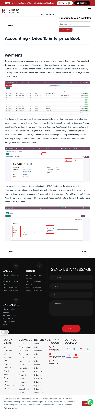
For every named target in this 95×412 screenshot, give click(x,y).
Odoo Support (22, 373)
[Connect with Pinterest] (82, 349)
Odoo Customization (25, 345)
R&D (6, 382)
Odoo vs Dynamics (38, 363)
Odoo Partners (7, 366)
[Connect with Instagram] (77, 355)
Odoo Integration (24, 366)
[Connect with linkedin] (69, 355)
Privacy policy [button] (10, 408)
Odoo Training (22, 394)
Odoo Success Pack (7, 357)
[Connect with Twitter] (75, 349)
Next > (84, 252)
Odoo (6, 347)
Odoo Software (38, 349)
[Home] (12, 12)
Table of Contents (48, 14)
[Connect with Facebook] (67, 349)
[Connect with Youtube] (84, 355)
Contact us (8, 378)
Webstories (8, 385)
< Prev (10, 25)
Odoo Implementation (26, 359)
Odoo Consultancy (24, 387)
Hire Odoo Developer (23, 352)
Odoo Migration (23, 380)
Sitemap (7, 389)
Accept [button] (87, 404)
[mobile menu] (89, 9)
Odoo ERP (38, 344)
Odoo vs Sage (37, 384)
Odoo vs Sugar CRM (39, 391)
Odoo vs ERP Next (38, 370)
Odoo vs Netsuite (38, 377)
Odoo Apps (8, 350)
